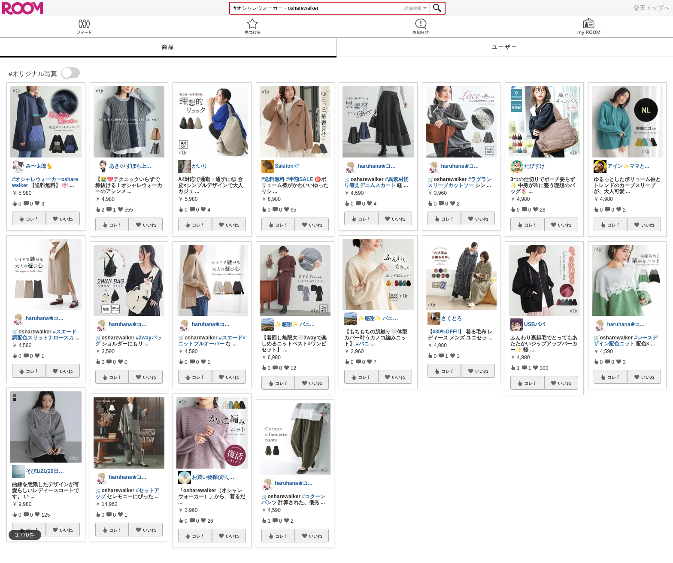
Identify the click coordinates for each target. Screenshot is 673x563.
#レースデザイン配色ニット (626, 341)
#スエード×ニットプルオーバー (212, 341)
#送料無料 (273, 179)
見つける (252, 26)
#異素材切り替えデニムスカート (376, 182)
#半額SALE (299, 179)
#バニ (362, 344)
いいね (66, 219)
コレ (32, 219)
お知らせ (420, 26)
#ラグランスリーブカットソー (459, 182)
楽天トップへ (652, 7)
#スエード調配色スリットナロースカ (44, 335)
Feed (84, 26)
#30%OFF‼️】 (448, 332)
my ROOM (589, 26)
